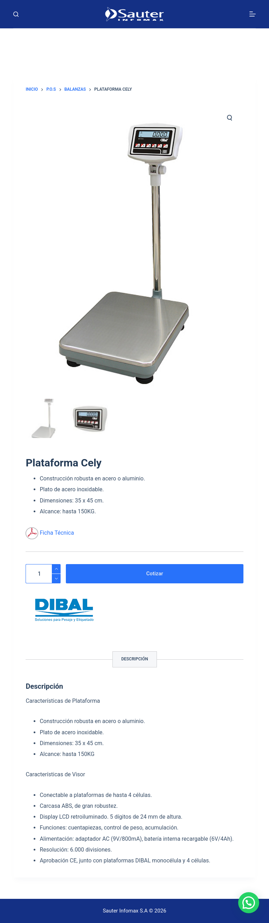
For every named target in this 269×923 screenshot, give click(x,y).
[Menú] (252, 14)
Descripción (134, 659)
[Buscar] (16, 14)
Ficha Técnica (57, 532)
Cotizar (154, 573)
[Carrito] (134, 40)
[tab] (134, 659)
